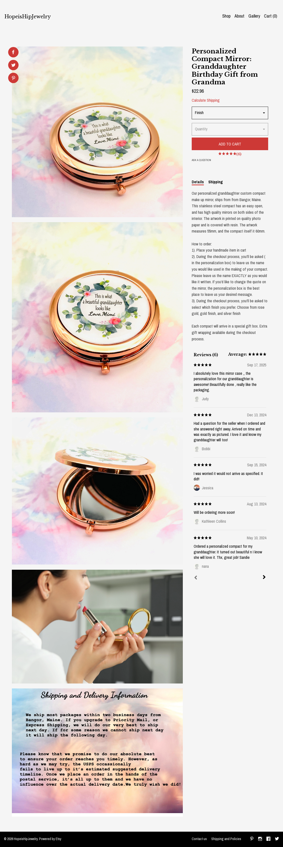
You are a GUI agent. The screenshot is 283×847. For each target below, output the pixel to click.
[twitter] (277, 839)
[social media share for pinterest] (13, 78)
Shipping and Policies (226, 839)
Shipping (215, 182)
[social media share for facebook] (13, 52)
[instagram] (260, 839)
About (239, 16)
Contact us (199, 839)
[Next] (264, 577)
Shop (226, 16)
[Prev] (196, 578)
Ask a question (201, 160)
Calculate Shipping (206, 100)
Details (198, 182)
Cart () (270, 16)
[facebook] (268, 839)
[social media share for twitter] (13, 66)
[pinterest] (252, 839)
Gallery (254, 16)
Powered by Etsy (50, 839)
